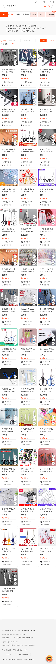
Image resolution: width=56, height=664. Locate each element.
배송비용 (34, 14)
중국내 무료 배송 (28, 31)
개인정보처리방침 (23, 654)
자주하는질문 (26, 14)
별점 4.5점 (21, 26)
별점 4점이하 (11, 28)
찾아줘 (10, 14)
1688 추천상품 (25, 28)
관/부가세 (42, 14)
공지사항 (18, 14)
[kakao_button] (49, 658)
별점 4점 (33, 26)
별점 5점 (10, 26)
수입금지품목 (51, 14)
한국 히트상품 (40, 28)
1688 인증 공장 (12, 31)
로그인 (52, 2)
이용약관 (8, 654)
